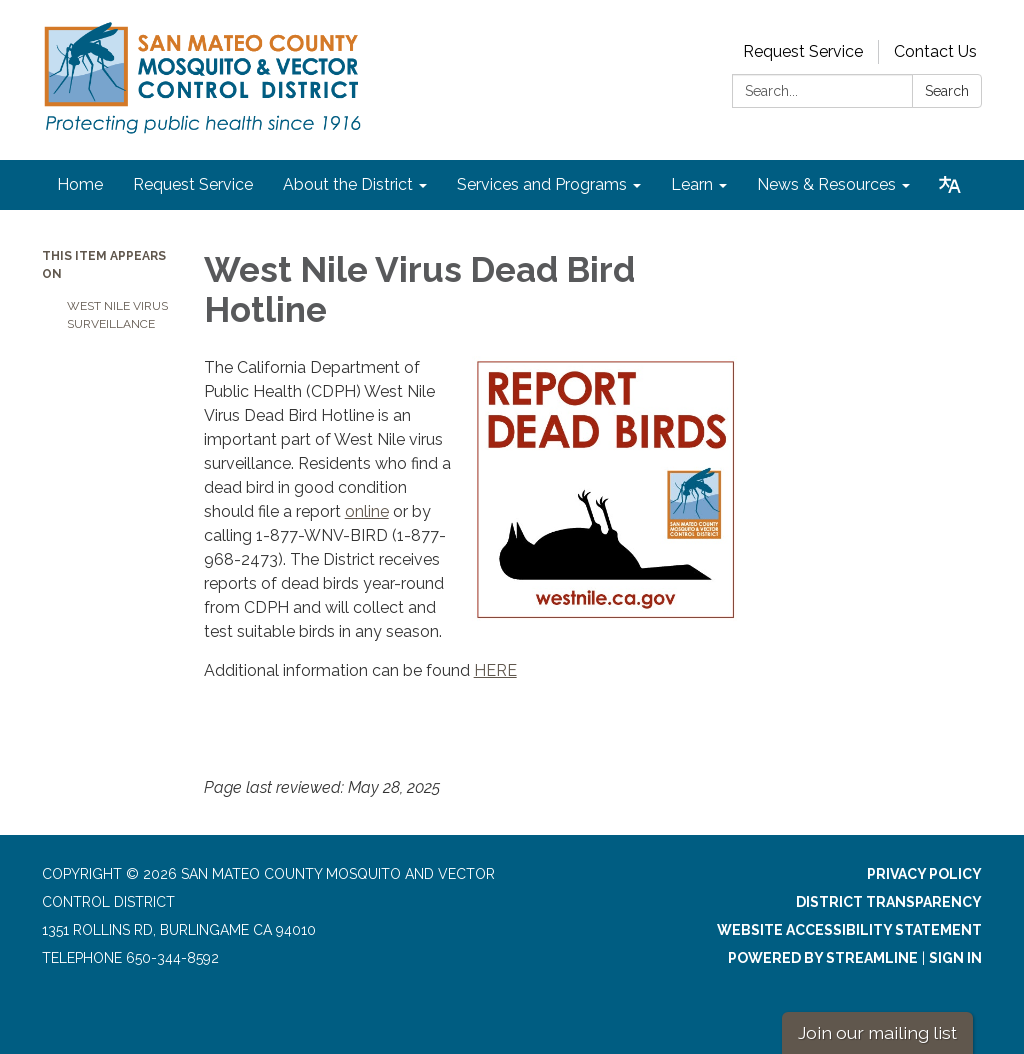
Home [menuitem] (80, 184)
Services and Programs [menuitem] (542, 184)
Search (947, 91)
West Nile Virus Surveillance (117, 315)
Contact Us (935, 51)
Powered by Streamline (823, 958)
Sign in (955, 958)
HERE (495, 670)
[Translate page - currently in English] (950, 185)
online (367, 511)
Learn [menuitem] (692, 184)
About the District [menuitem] (348, 184)
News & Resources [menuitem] (826, 184)
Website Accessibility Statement (849, 930)
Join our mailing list (877, 1032)
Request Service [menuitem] (193, 184)
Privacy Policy (924, 874)
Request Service (803, 51)
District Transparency (889, 902)
